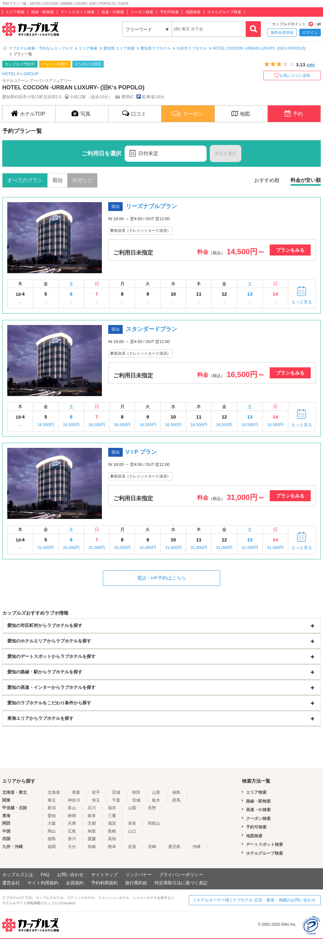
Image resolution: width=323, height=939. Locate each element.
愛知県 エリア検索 (119, 48)
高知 (112, 838)
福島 (176, 792)
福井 (112, 807)
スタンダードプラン (151, 329)
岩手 (96, 792)
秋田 (136, 792)
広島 (72, 831)
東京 (52, 800)
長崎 (92, 846)
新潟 (52, 807)
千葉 (116, 800)
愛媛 (92, 838)
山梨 (132, 807)
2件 (310, 65)
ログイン (310, 32)
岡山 (52, 831)
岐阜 (92, 815)
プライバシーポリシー (181, 874)
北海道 (54, 792)
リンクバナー (138, 874)
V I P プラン (141, 452)
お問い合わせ (70, 874)
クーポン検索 (142, 12)
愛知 (52, 815)
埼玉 (96, 800)
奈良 (132, 823)
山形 (156, 792)
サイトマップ (104, 874)
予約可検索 (169, 12)
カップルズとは (17, 874)
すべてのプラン (25, 180)
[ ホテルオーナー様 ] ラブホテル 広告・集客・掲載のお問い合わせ (255, 900)
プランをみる (290, 250)
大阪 (52, 823)
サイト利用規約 (42, 882)
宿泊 (57, 180)
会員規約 (75, 882)
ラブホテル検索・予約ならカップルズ (41, 48)
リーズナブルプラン (151, 206)
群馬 (176, 800)
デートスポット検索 (78, 12)
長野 (152, 807)
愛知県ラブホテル (155, 48)
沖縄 (196, 846)
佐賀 (132, 846)
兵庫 (72, 823)
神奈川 (74, 800)
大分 (72, 846)
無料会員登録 (282, 32)
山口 (132, 831)
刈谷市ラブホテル (192, 48)
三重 (112, 815)
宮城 (116, 792)
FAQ (45, 874)
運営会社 (11, 882)
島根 (112, 831)
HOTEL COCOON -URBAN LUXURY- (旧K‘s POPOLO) (259, 48)
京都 (92, 823)
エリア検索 (15, 12)
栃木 (156, 800)
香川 (72, 838)
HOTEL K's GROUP (20, 73)
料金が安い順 (306, 180)
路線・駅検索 (42, 12)
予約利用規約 (104, 882)
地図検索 (193, 12)
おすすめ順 (266, 180)
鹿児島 (174, 846)
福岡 (52, 846)
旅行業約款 (136, 882)
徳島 (52, 838)
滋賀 (112, 823)
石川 (92, 807)
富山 (72, 807)
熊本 (112, 846)
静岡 (72, 815)
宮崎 (152, 846)
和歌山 (154, 823)
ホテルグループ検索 (224, 12)
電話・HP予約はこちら (161, 578)
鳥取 (92, 831)
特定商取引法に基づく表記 (181, 882)
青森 (76, 792)
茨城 (136, 800)
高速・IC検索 (112, 12)
